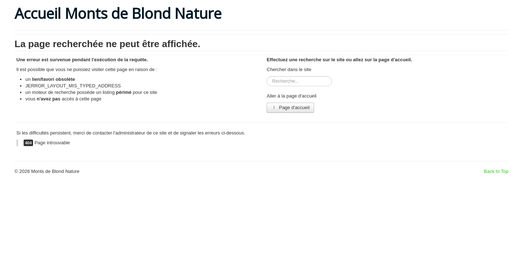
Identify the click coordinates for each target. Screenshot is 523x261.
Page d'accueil (290, 107)
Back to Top (496, 171)
